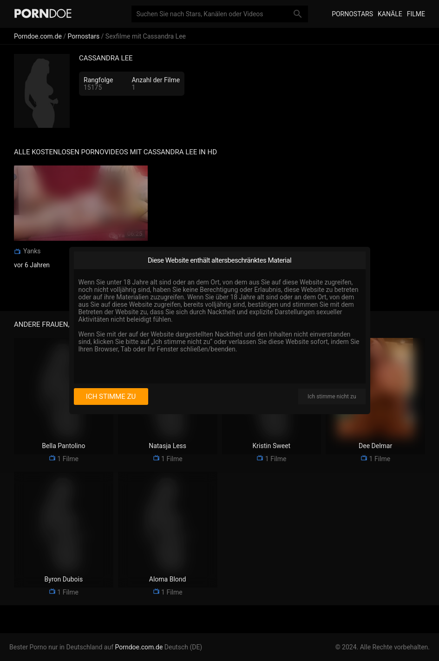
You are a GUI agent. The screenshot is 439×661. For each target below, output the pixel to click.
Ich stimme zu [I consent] (111, 396)
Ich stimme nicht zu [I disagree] (332, 396)
